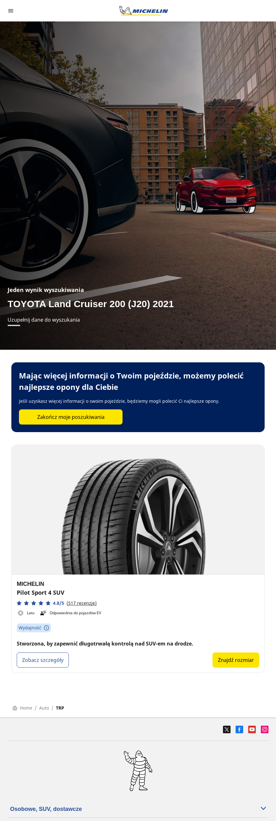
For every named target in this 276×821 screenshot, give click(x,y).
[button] (57, 603)
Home (22, 708)
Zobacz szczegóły (42, 660)
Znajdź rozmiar (236, 660)
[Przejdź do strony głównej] (143, 10)
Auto (44, 708)
